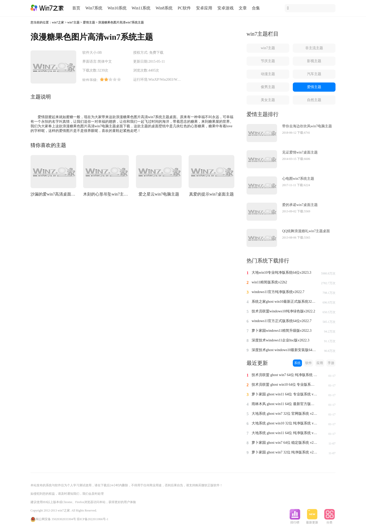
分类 (329, 521)
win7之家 (58, 22)
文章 (243, 8)
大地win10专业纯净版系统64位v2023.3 (281, 272)
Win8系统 (164, 8)
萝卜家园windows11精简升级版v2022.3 (282, 331)
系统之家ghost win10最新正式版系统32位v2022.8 (285, 301)
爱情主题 (89, 22)
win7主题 (73, 22)
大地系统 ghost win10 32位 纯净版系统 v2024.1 (285, 423)
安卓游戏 (225, 8)
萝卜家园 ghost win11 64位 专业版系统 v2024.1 (285, 394)
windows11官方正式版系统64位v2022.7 (282, 321)
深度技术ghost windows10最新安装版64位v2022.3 (285, 350)
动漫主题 (268, 74)
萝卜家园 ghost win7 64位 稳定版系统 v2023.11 (285, 443)
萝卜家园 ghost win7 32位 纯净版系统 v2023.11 (285, 452)
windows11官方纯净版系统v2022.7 (278, 292)
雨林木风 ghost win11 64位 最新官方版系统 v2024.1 (285, 404)
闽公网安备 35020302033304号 (53, 519)
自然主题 (314, 100)
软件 (308, 363)
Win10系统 (117, 8)
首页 (76, 8)
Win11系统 (141, 8)
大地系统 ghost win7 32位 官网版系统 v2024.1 (285, 414)
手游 (331, 363)
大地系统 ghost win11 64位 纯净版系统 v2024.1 (285, 433)
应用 (319, 363)
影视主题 (314, 61)
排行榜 (295, 521)
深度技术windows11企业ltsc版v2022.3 (280, 340)
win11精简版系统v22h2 (269, 282)
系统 (297, 363)
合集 (256, 8)
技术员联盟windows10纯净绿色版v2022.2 (283, 311)
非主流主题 (314, 48)
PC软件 (184, 8)
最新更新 (312, 521)
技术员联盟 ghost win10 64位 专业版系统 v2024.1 (285, 384)
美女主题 (268, 100)
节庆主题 (268, 61)
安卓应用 (204, 8)
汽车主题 (314, 74)
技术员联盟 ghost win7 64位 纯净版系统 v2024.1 (285, 375)
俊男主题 (268, 87)
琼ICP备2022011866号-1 (92, 519)
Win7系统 (93, 8)
